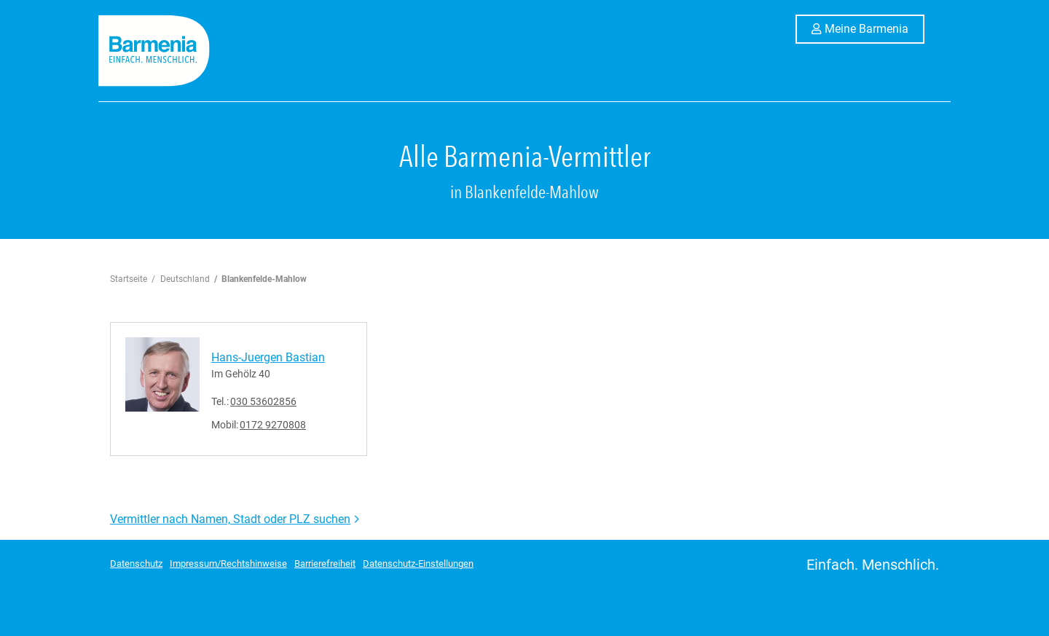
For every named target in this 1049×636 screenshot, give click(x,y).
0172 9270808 (273, 425)
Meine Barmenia (874, 28)
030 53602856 (263, 401)
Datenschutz (136, 563)
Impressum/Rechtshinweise (228, 563)
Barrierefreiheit (324, 563)
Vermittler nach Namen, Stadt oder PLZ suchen (230, 519)
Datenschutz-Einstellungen (418, 563)
